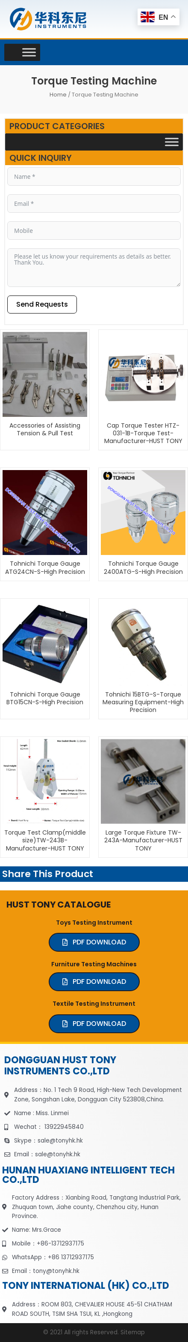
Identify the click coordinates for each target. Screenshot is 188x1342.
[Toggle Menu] (29, 52)
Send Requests (42, 304)
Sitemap (132, 1332)
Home (58, 94)
